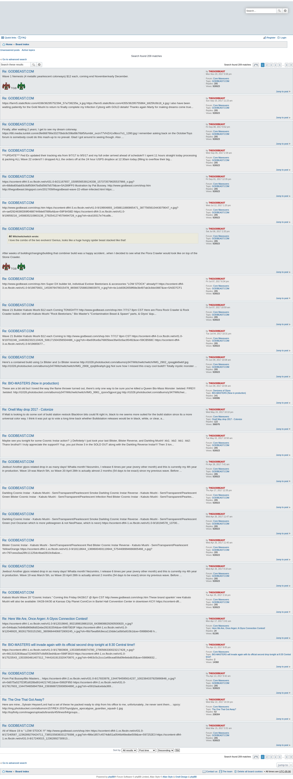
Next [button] (291, 65)
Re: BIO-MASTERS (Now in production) (30, 383)
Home (9, 44)
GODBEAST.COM (220, 81)
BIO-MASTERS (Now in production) (229, 393)
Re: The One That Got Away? (23, 699)
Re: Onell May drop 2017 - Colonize (27, 409)
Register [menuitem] (271, 37)
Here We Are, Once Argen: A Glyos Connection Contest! (238, 628)
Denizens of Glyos (221, 390)
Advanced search (285, 10)
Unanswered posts (10, 50)
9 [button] (286, 65)
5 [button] (279, 65)
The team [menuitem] (228, 771)
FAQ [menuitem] (23, 37)
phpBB (111, 777)
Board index (22, 44)
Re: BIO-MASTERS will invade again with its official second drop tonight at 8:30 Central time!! (68, 644)
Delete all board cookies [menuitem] (249, 771)
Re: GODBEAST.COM (18, 71)
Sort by (117, 750)
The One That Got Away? (224, 709)
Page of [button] (256, 65)
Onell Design (181, 777)
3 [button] (271, 65)
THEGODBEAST (217, 71)
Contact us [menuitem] (211, 771)
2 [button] (267, 65)
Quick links (10, 37)
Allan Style (168, 777)
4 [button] (275, 65)
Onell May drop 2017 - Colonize (227, 419)
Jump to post (282, 91)
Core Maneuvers (221, 78)
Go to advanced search (14, 59)
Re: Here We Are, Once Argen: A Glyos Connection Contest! (45, 618)
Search (279, 10)
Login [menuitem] (283, 37)
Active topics (28, 50)
